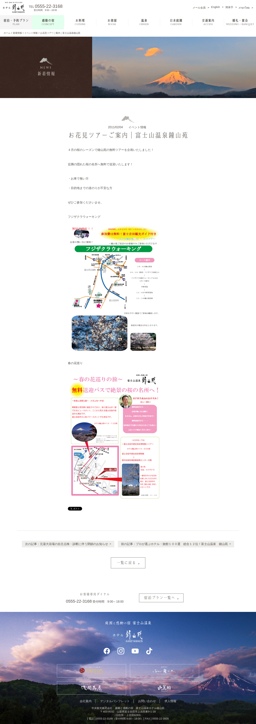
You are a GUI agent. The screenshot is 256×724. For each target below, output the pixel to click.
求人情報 (170, 695)
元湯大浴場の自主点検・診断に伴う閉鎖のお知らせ (73, 542)
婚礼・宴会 (240, 22)
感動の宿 (48, 22)
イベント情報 (31, 33)
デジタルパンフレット (115, 695)
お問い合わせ (147, 695)
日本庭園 (176, 22)
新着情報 (17, 33)
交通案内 (208, 22)
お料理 (80, 22)
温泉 (144, 22)
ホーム (7, 33)
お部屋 (112, 22)
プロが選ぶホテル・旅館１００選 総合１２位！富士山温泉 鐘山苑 (182, 542)
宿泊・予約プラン (16, 22)
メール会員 (199, 7)
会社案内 (86, 695)
